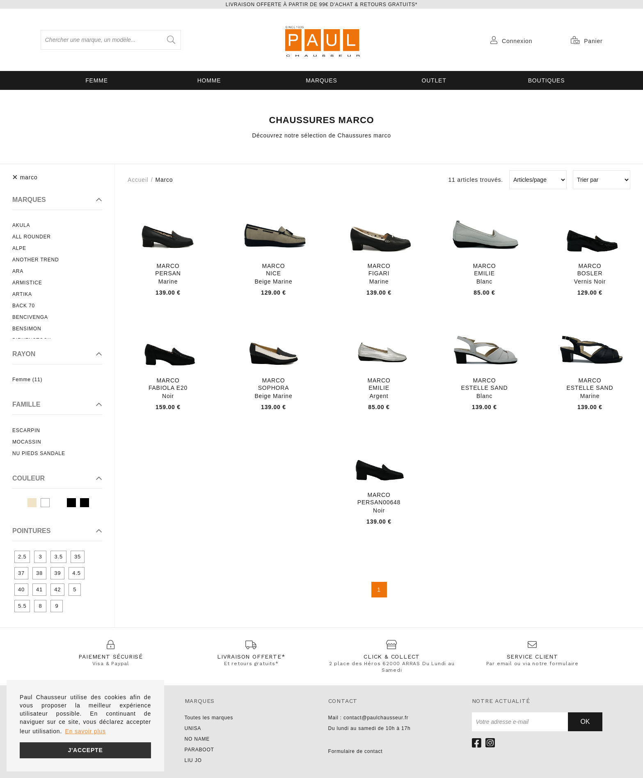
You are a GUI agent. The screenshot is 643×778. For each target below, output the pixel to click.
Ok (585, 721)
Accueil (138, 179)
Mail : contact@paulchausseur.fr (368, 718)
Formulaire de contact (355, 751)
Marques (321, 80)
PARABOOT (199, 750)
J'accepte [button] (85, 750)
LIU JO (193, 760)
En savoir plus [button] (85, 731)
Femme (96, 80)
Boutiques (546, 80)
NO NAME (197, 739)
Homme (209, 80)
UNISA (193, 728)
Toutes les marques (209, 718)
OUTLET (433, 80)
